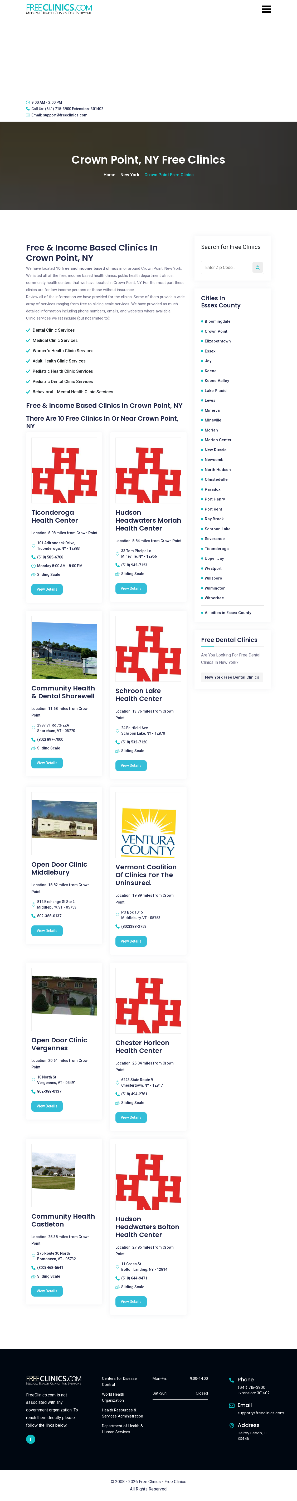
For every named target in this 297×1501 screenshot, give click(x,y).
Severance (215, 538)
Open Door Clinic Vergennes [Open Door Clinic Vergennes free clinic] (59, 1044)
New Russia (216, 450)
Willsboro (213, 578)
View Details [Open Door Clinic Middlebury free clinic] (47, 931)
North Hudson (218, 469)
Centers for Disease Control (119, 1381)
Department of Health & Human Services (122, 1429)
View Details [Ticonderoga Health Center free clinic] (47, 589)
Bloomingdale (218, 321)
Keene (211, 371)
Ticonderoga (217, 548)
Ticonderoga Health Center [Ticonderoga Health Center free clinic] (54, 516)
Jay (208, 361)
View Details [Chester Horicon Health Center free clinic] (131, 1117)
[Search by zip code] (257, 267)
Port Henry (215, 499)
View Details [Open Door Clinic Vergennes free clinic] (47, 1106)
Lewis (210, 400)
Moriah (211, 430)
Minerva (212, 410)
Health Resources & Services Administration (122, 1413)
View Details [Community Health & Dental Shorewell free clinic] (47, 763)
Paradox (213, 489)
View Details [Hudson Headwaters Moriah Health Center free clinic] (131, 588)
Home (109, 174)
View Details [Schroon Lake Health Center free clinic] (131, 765)
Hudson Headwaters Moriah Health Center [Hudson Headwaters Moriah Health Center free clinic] (148, 520)
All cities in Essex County (228, 612)
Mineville (213, 420)
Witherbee (214, 598)
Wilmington (215, 588)
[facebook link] (30, 1439)
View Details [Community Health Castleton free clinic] (47, 1291)
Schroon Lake (218, 529)
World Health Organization (113, 1397)
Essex (210, 351)
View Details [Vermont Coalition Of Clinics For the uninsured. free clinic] (131, 941)
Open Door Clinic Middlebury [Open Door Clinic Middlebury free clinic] (59, 868)
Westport (213, 568)
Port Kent (213, 509)
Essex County (221, 305)
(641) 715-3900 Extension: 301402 (74, 109)
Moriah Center (218, 440)
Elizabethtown (218, 341)
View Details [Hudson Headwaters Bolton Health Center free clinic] (131, 1301)
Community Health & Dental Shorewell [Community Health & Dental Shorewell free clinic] (63, 692)
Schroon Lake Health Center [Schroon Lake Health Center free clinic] (138, 695)
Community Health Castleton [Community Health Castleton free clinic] (63, 1220)
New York (129, 174)
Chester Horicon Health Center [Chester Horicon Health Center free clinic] (142, 1047)
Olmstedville (216, 479)
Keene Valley (217, 380)
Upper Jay (214, 558)
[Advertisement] (148, 57)
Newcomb (214, 459)
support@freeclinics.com (65, 115)
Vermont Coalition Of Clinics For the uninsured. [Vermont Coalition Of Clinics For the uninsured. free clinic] (146, 875)
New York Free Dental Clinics (232, 677)
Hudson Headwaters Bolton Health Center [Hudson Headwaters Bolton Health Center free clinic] (147, 1227)
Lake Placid (216, 390)
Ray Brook (214, 519)
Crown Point (216, 331)
